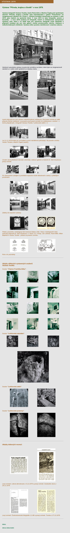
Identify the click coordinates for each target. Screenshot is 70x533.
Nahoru (4, 524)
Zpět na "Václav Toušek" (8, 527)
